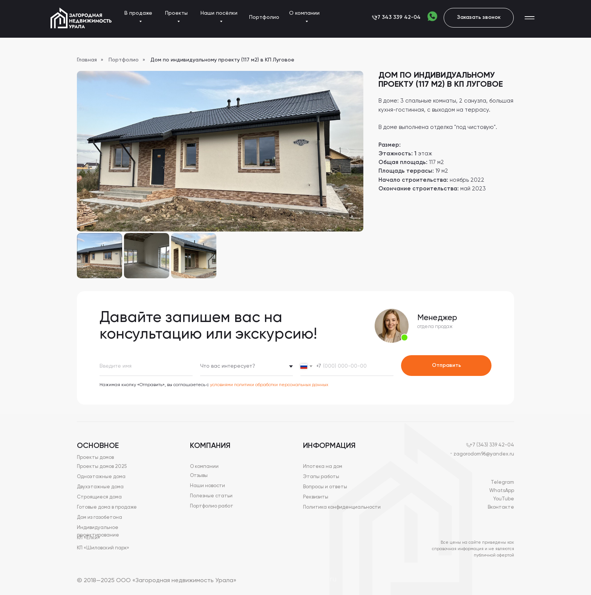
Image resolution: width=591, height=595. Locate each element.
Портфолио (124, 60)
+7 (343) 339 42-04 (492, 445)
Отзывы (199, 475)
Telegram (502, 482)
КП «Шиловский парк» (103, 548)
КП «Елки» (88, 537)
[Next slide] (348, 151)
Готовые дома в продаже (107, 507)
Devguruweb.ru (310, 579)
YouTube (503, 499)
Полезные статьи (211, 496)
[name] (146, 366)
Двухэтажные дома (100, 487)
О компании (204, 466)
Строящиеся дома (99, 497)
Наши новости (207, 485)
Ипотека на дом (322, 466)
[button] (479, 18)
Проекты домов (95, 457)
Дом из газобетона (99, 517)
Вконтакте (501, 507)
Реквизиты (315, 497)
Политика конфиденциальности (342, 507)
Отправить (446, 365)
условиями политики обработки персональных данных (269, 385)
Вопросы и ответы (325, 487)
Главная (87, 60)
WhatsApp (501, 490)
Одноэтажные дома (101, 476)
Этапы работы (321, 476)
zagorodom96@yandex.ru (483, 454)
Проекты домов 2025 (102, 466)
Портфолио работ (211, 506)
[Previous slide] (92, 151)
